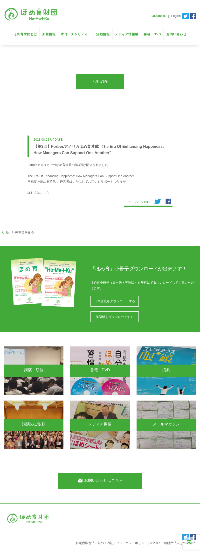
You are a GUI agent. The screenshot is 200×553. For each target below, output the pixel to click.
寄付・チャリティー (76, 34)
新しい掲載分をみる (17, 232)
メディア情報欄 (126, 34)
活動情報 (103, 34)
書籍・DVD (152, 34)
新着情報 (49, 34)
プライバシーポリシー (131, 543)
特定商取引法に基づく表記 (94, 543)
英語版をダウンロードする (114, 317)
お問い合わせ (176, 34)
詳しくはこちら (38, 192)
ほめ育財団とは (25, 34)
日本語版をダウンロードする (114, 301)
